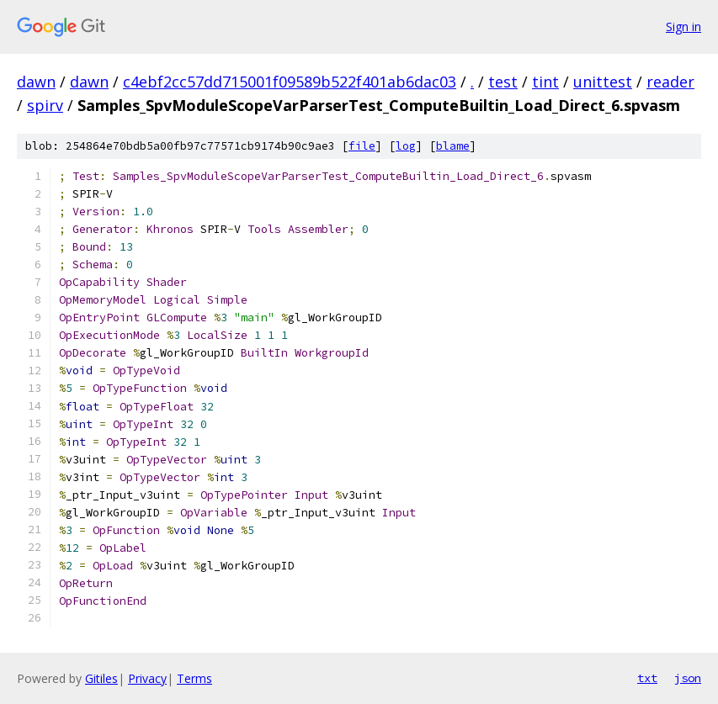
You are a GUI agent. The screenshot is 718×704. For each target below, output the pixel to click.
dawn (36, 81)
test (503, 81)
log (406, 146)
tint (545, 81)
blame (453, 146)
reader (670, 81)
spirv (45, 105)
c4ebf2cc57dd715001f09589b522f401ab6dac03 (289, 81)
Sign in (683, 26)
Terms (194, 678)
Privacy (147, 678)
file (361, 146)
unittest (602, 81)
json (687, 677)
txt (647, 677)
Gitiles (101, 678)
